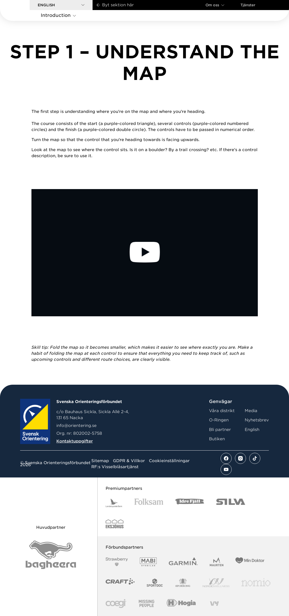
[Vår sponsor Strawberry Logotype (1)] (117, 561)
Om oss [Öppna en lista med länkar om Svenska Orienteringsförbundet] (214, 5)
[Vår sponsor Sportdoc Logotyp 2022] (155, 582)
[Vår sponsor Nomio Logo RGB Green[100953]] (255, 582)
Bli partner (220, 429)
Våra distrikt (222, 410)
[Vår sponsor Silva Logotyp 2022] (230, 503)
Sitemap (100, 461)
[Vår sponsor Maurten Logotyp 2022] (216, 561)
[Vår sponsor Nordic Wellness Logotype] (216, 582)
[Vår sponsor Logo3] (116, 603)
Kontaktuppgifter (74, 441)
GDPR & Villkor (129, 461)
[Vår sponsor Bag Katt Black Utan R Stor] (51, 555)
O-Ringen (219, 420)
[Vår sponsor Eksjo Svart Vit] (114, 523)
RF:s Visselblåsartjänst (115, 467)
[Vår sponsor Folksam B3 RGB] (148, 503)
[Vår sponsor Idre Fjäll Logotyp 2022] (189, 503)
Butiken (217, 438)
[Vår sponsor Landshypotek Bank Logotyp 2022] (114, 503)
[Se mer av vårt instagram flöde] (240, 458)
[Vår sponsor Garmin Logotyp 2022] (183, 561)
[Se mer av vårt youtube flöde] (226, 469)
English (252, 429)
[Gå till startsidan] (23, 10)
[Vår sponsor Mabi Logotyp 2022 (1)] (148, 561)
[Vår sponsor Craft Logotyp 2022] (120, 582)
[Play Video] (144, 253)
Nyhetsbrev (257, 420)
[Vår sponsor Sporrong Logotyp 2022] (183, 582)
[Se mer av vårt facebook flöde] (226, 458)
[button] (61, 5)
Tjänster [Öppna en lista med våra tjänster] (247, 5)
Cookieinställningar (169, 461)
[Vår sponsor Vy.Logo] (214, 603)
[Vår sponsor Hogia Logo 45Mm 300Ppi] (181, 603)
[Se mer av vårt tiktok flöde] (254, 458)
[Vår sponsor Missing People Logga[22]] (146, 603)
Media (251, 410)
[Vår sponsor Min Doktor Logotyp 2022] (249, 561)
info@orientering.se (76, 425)
